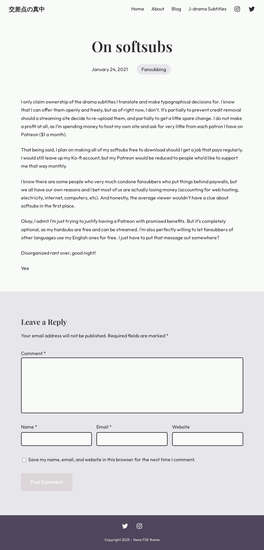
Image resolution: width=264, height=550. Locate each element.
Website (181, 427)
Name (29, 427)
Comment (33, 353)
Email (104, 427)
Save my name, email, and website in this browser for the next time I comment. (112, 459)
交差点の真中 (27, 9)
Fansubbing (153, 69)
